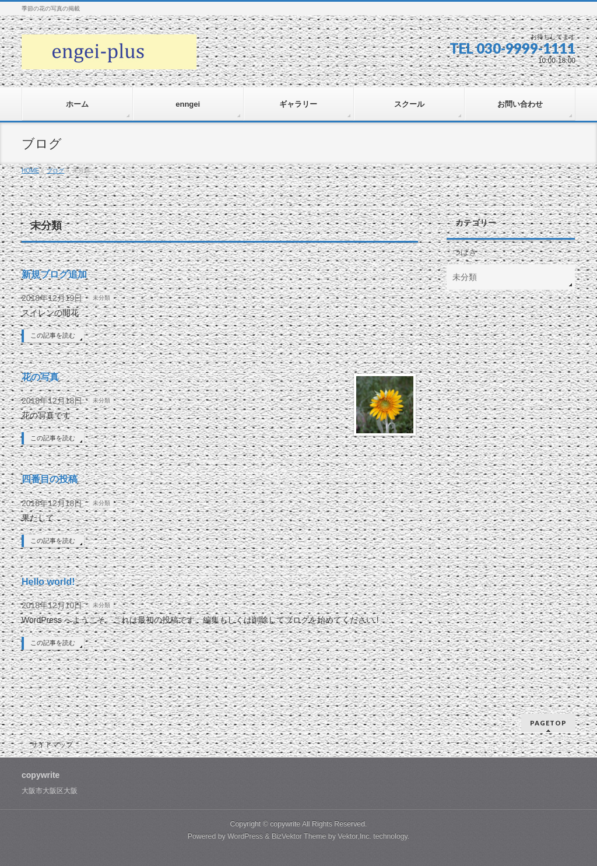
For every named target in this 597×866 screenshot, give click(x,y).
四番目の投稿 (50, 479)
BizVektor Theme (299, 836)
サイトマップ (52, 744)
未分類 (101, 297)
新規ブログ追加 (54, 274)
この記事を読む (52, 335)
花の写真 (40, 377)
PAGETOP (548, 723)
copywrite (285, 824)
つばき (464, 252)
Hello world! (48, 582)
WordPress (245, 836)
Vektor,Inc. (354, 836)
